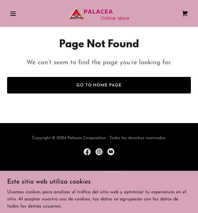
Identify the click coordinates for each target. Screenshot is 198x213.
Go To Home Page (99, 85)
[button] (21, 14)
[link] (99, 13)
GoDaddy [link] (117, 172)
